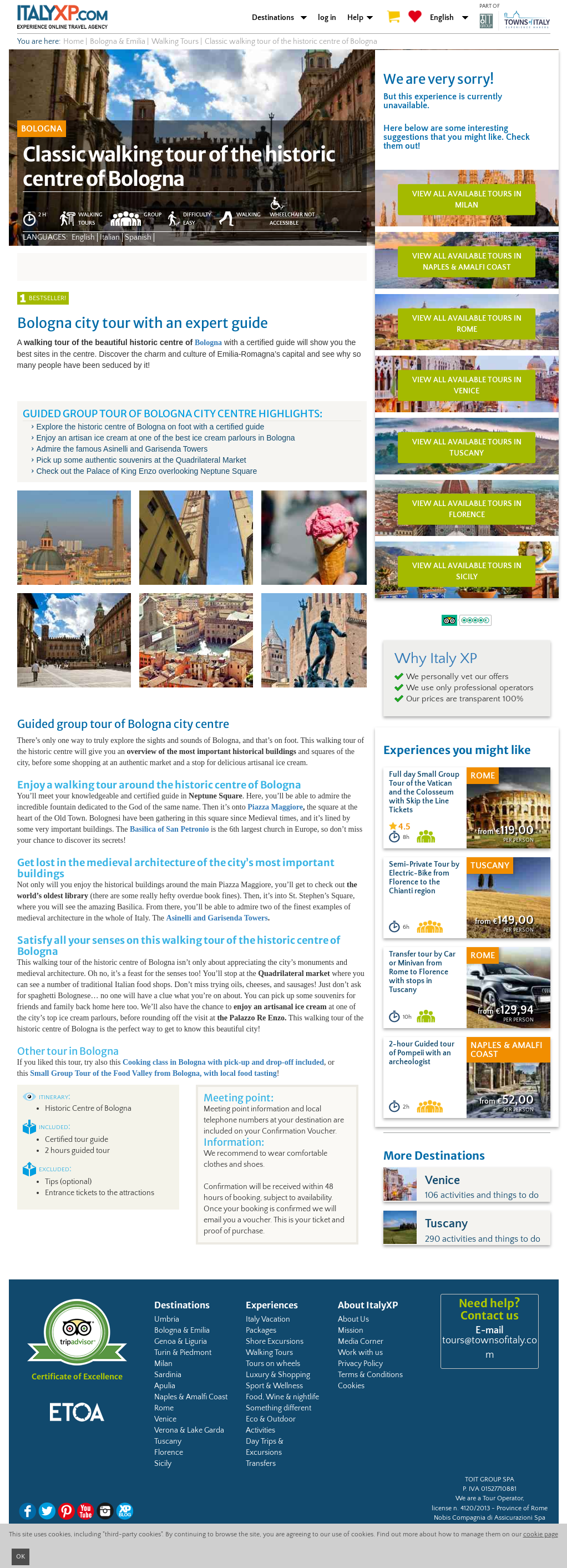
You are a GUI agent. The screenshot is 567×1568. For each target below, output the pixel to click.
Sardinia (167, 1374)
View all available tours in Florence (467, 509)
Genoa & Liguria (180, 1341)
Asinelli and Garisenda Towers (217, 918)
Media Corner (360, 1341)
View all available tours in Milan (467, 200)
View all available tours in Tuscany (467, 447)
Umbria (166, 1319)
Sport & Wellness (274, 1386)
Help (355, 17)
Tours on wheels (273, 1363)
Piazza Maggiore (275, 807)
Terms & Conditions (370, 1374)
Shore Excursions (274, 1341)
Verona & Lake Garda (189, 1430)
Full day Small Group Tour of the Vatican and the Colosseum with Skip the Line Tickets (424, 792)
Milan (163, 1363)
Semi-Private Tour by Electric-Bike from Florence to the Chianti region (424, 878)
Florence (168, 1452)
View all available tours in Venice (467, 386)
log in (327, 17)
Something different (278, 1408)
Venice (165, 1419)
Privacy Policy (360, 1363)
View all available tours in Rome (467, 323)
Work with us (360, 1352)
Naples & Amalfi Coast (190, 1397)
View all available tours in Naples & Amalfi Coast (467, 262)
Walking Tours (269, 1352)
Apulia (164, 1386)
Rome (164, 1408)
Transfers (261, 1463)
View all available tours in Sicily (467, 571)
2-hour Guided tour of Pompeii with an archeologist (421, 1053)
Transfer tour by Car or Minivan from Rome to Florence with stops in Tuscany (422, 972)
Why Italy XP (435, 658)
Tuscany (167, 1441)
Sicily (162, 1463)
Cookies (351, 1386)
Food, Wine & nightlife (282, 1397)
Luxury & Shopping (278, 1374)
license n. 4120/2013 (461, 1508)
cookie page (540, 1534)
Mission (350, 1330)
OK (20, 1556)
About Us (353, 1319)
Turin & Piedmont (182, 1352)
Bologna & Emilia (182, 1330)
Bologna (208, 342)
